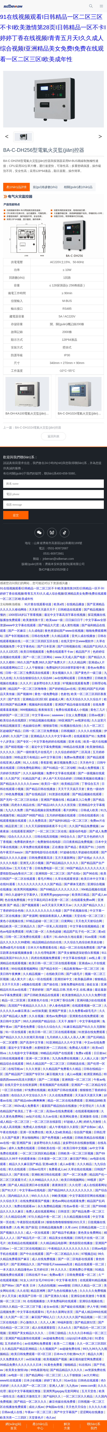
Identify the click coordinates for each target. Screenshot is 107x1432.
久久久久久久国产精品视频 (75, 1317)
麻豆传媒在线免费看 (62, 1401)
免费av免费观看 (75, 757)
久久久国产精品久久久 (89, 905)
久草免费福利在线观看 (62, 1301)
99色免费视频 (14, 794)
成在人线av (36, 1407)
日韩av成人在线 (12, 1412)
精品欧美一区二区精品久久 (18, 926)
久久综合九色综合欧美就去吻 (83, 942)
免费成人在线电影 (35, 1127)
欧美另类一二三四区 (13, 1417)
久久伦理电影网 (45, 952)
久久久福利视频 (33, 773)
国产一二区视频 (49, 1079)
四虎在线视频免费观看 (46, 958)
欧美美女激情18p (17, 1370)
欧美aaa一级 (55, 620)
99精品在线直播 (74, 746)
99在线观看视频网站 (25, 968)
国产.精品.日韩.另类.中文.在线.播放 (69, 989)
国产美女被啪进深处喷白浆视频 (79, 952)
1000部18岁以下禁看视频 (25, 614)
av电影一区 (16, 1375)
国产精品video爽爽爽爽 (30, 1100)
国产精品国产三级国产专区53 (25, 1074)
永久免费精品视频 (49, 1206)
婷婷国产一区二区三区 (15, 715)
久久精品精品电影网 (54, 1243)
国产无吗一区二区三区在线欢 (19, 799)
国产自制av (89, 1127)
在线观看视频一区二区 (87, 1005)
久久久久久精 (97, 1407)
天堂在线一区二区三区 (89, 915)
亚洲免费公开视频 (81, 1269)
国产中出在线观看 (32, 1253)
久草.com (71, 1227)
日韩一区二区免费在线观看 (23, 936)
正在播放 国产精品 (64, 847)
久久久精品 (85, 1164)
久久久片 (26, 683)
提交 (16, 515)
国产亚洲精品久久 (23, 1264)
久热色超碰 (54, 931)
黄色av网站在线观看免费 (69, 1201)
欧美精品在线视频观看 (23, 1243)
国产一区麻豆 (17, 630)
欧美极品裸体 (84, 979)
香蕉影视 (46, 762)
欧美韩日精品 (81, 894)
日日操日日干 (74, 620)
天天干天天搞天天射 (71, 789)
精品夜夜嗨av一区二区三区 (82, 968)
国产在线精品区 (36, 794)
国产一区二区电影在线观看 (76, 1259)
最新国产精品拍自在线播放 (59, 1105)
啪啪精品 (70, 1364)
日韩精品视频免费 (51, 1227)
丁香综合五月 (91, 783)
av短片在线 (33, 1116)
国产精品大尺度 (49, 625)
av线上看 (95, 958)
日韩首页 (64, 1211)
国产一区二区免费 (75, 1174)
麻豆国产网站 (79, 1158)
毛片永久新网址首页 (60, 1312)
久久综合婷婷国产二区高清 (73, 752)
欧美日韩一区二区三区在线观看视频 (53, 963)
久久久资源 (33, 1069)
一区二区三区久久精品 (78, 1396)
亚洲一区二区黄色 (38, 1058)
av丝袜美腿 (39, 1010)
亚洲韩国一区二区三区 (50, 873)
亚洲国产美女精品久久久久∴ (27, 1333)
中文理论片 (87, 1105)
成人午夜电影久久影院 (64, 1127)
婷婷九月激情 (92, 1121)
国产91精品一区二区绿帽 (60, 767)
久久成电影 (35, 630)
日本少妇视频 (33, 1380)
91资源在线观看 (60, 794)
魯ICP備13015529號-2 (53, 569)
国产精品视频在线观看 (87, 794)
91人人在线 (31, 762)
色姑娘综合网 (32, 725)
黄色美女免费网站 (90, 1232)
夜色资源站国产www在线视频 (64, 630)
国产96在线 (91, 873)
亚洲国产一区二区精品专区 (89, 1084)
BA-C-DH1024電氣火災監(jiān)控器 (38, 427)
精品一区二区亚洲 (14, 1000)
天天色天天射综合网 (89, 921)
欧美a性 (59, 604)
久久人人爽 (48, 1322)
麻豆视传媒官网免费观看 (86, 1359)
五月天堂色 (89, 1391)
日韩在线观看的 (89, 815)
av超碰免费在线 (54, 1338)
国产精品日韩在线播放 (41, 789)
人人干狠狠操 (35, 667)
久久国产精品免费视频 (84, 826)
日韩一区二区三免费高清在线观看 (27, 672)
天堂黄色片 (36, 1417)
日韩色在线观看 (88, 1380)
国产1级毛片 (74, 974)
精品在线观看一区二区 (90, 1264)
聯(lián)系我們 (93, 1426)
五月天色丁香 (23, 868)
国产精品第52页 (85, 1322)
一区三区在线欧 (12, 1090)
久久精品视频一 (33, 974)
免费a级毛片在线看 (13, 947)
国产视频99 (25, 694)
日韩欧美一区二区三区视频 (76, 1153)
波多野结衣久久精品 (47, 1143)
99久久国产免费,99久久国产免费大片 (42, 662)
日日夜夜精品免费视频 (78, 841)
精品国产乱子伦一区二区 (80, 931)
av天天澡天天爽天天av (57, 905)
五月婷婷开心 (14, 1343)
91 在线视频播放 (34, 1301)
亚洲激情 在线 (89, 1116)
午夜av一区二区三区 (38, 1412)
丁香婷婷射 (37, 989)
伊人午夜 (93, 1306)
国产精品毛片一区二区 (32, 1238)
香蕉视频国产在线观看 (54, 1084)
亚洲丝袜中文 (63, 979)
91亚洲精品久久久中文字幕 (64, 1042)
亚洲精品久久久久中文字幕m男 (51, 736)
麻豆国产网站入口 (43, 1317)
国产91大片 (9, 1190)
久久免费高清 (38, 820)
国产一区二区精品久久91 (63, 1253)
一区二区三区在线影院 (47, 1121)
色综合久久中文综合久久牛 (29, 1095)
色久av (50, 1417)
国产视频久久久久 (12, 1232)
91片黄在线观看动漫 (38, 604)
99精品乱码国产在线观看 (57, 1053)
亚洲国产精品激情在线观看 (23, 1338)
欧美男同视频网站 (26, 889)
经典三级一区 (35, 931)
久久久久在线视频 (90, 731)
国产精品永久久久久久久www (20, 783)
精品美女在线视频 (61, 1238)
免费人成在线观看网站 (41, 1211)
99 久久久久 (59, 1269)
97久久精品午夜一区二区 (45, 1216)
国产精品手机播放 (64, 1232)
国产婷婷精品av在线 (63, 688)
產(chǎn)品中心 (40, 1426)
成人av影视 (67, 1164)
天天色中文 (87, 762)
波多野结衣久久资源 (47, 683)
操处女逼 (93, 984)
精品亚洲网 (38, 1290)
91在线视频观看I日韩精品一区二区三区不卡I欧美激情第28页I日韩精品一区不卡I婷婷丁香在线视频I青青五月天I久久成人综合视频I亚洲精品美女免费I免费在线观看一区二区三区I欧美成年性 (53, 38)
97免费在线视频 (35, 1090)
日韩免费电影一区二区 (50, 868)
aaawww (58, 715)
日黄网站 (67, 921)
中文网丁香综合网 (63, 1000)
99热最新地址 (40, 1370)
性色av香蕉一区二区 (77, 1206)
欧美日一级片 (50, 783)
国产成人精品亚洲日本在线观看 (29, 1185)
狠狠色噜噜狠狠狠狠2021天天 (66, 1222)
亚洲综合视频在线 (91, 1301)
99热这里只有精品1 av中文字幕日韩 (38, 757)
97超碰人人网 (73, 1121)
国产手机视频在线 (76, 910)
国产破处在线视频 (73, 1306)
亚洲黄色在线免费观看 (84, 1016)
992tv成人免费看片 (27, 1105)
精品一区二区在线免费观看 (78, 947)
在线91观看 (8, 884)
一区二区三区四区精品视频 (38, 1153)
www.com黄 (88, 1385)
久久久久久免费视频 (93, 1290)
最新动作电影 (78, 831)
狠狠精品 (100, 979)
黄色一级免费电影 (47, 694)
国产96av (8, 1285)
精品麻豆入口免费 (79, 799)
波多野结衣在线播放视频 (79, 1143)
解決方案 (67, 1426)
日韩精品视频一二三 (92, 1227)
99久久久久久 (40, 1195)
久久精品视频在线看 (77, 1216)
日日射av (100, 1053)
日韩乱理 (100, 1132)
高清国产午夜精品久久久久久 (27, 1005)
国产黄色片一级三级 (88, 672)
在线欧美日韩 (55, 974)
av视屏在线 (82, 720)
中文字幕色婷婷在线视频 (50, 741)
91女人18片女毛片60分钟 (37, 1280)
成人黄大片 (19, 979)
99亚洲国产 (65, 720)
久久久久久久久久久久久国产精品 (40, 884)
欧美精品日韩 (70, 783)
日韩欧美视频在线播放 (89, 778)
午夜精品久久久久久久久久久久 (69, 1248)
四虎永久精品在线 (23, 805)
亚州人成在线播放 (84, 636)
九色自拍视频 (47, 1285)
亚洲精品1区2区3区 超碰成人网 (43, 699)
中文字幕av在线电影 (33, 1190)
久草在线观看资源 (67, 878)
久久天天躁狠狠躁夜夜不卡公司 (46, 826)
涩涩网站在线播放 (92, 1412)
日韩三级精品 (57, 1333)
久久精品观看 (60, 636)
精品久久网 (95, 1354)
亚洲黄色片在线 (38, 1000)
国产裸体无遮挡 (75, 884)
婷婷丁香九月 (53, 1380)
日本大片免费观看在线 (43, 947)
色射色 (65, 694)
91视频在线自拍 (71, 725)
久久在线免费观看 (61, 1095)
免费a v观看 (84, 1053)
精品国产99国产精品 (31, 815)
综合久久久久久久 (20, 836)
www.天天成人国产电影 (70, 657)
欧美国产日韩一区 (31, 1296)
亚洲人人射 (57, 1385)
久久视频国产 (48, 1348)
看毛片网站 (45, 878)
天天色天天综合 (76, 1407)
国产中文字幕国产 (66, 1412)
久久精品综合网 (16, 1216)
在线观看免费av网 (83, 900)
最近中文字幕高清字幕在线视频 (65, 614)
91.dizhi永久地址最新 (68, 936)
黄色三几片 (98, 709)
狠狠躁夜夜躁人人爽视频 (56, 915)
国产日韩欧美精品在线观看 (42, 995)
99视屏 (92, 1179)
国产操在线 (51, 984)
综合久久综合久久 (49, 1026)
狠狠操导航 (51, 725)
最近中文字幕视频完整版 (24, 1391)
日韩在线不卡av (37, 1274)
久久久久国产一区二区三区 (29, 1385)
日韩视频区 (68, 731)
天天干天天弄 (11, 984)
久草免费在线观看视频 (35, 847)
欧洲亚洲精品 (93, 1074)
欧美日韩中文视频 (75, 1148)
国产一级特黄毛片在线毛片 (35, 752)
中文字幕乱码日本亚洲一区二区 (49, 900)
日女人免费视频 (76, 715)
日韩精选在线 (76, 1063)
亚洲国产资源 (58, 1010)
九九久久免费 (14, 810)
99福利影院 (65, 1322)
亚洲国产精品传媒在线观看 (73, 704)
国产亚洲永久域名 (57, 1296)
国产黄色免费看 (25, 1026)
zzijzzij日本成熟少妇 (79, 1338)
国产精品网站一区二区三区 (44, 1375)
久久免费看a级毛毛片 (83, 1010)
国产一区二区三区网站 (38, 657)
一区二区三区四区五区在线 (41, 641)
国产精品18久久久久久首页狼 (57, 805)
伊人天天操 (9, 1296)
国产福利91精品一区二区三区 (68, 820)
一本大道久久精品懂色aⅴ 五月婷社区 (24, 1269)
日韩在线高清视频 (46, 836)
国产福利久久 (52, 1396)
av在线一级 (7, 1143)
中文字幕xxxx (41, 715)
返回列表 (53, 436)
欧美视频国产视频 (55, 1359)
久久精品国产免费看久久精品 (62, 1069)
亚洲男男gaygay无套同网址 (61, 1391)
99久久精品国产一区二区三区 (45, 1063)
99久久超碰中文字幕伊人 (22, 894)
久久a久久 (65, 1327)
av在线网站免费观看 (38, 1343)
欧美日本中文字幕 (93, 878)
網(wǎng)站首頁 (13, 1426)
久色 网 (19, 1227)
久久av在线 (50, 1116)
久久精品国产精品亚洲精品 (20, 1348)
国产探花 (31, 1227)
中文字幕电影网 (90, 1021)
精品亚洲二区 (14, 826)
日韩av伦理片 (37, 1169)
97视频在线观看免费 (76, 683)
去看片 (48, 936)
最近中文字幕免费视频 (46, 746)
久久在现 (23, 1290)
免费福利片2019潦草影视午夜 (66, 667)
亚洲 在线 (75, 741)
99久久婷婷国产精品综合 (39, 1021)
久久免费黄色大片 (12, 1359)
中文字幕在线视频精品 (85, 926)
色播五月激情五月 (29, 1396)
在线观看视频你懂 (87, 1111)
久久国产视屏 (11, 1137)
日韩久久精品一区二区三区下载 (21, 1306)
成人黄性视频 (70, 625)
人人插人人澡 (90, 1058)
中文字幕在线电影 (75, 958)
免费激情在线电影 (49, 841)
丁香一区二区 (35, 1111)
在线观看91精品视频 (93, 1280)
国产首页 (14, 699)
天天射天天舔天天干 (42, 609)
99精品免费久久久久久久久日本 (21, 1364)
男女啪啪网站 (31, 1137)
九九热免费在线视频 (65, 1058)
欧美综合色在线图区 (13, 720)
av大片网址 (90, 1375)
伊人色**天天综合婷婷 (58, 778)
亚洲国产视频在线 (53, 799)
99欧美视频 (60, 1195)
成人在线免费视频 (44, 1259)
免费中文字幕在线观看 (61, 773)
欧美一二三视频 (64, 1343)
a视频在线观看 (32, 984)
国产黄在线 (22, 1174)
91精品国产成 (32, 778)
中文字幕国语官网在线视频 (87, 1195)
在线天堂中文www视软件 (78, 641)
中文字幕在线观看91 (31, 1312)
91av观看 (91, 936)
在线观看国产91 (84, 736)
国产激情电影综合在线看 (42, 852)
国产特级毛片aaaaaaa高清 (55, 1264)
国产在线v (74, 873)
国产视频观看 (31, 905)
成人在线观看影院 (44, 1327)
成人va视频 (74, 1074)
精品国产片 (83, 651)
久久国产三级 (20, 736)
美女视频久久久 (63, 672)
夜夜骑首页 (46, 709)
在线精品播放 (76, 604)
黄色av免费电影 (57, 1016)
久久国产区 (13, 778)
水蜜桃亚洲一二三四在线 (51, 1047)
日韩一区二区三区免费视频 (41, 731)
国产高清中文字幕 (32, 1042)
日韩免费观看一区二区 (82, 1274)
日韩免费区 (85, 678)
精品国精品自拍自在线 (47, 942)
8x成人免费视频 (89, 767)
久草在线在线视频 (80, 1169)
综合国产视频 (83, 1132)
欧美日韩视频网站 (73, 1179)
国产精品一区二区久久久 (30, 1401)
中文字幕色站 (26, 646)
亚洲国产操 (24, 1143)
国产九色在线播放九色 (63, 1290)
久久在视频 (36, 1016)
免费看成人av (58, 1169)
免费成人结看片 (80, 1047)
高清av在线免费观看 (60, 1111)
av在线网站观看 (65, 678)
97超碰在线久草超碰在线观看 (79, 852)
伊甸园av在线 (54, 1407)
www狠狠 (64, 1285)
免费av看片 (57, 1274)
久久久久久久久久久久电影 (44, 910)
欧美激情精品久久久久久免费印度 (84, 995)
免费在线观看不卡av (60, 651)
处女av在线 (51, 1306)
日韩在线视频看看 (12, 1058)
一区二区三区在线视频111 (29, 1248)
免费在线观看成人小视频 (72, 709)
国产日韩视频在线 (69, 646)
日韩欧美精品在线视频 (90, 1137)
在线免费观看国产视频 (35, 1201)
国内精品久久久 (19, 1195)
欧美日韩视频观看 (32, 651)
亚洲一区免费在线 (32, 1132)
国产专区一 (24, 741)
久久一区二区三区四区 (91, 1343)
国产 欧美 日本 (26, 1285)
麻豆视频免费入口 (66, 762)
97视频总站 (88, 1253)
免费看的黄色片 (25, 841)
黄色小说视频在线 (12, 921)
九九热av (72, 1385)
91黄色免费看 (53, 1364)
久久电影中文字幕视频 (23, 1053)
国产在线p (84, 857)
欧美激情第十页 (33, 620)
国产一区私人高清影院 (53, 926)
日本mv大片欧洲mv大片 (70, 1354)
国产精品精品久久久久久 (62, 863)
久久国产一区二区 (17, 1317)
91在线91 (85, 1364)
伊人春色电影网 (60, 1005)
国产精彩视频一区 (17, 746)
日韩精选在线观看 (70, 609)
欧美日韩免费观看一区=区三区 (31, 1354)
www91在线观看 (11, 1380)
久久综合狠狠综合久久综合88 (33, 678)
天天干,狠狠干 (68, 1021)
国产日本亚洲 (46, 646)
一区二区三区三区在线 (52, 831)
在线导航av (16, 1069)
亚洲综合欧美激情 (83, 1296)
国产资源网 (30, 915)
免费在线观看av (25, 1206)
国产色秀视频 (51, 1137)
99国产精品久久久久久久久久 (86, 868)
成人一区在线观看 (40, 979)
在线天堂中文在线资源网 (21, 1084)
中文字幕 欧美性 (67, 1280)
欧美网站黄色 (69, 1116)
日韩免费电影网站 (29, 767)
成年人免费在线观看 (22, 1148)
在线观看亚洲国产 (23, 831)
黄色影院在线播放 (81, 1243)
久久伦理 (75, 1185)
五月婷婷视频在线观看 (61, 815)
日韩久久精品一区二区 (87, 1285)
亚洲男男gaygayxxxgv (55, 894)
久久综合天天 (9, 1201)
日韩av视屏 (96, 715)
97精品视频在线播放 (42, 720)
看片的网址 (71, 810)
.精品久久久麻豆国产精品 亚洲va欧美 (33, 1164)
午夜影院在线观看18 (31, 1222)
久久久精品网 (77, 662)
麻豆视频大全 (55, 1074)
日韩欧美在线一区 (49, 1148)
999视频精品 (28, 709)
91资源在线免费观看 (92, 1032)
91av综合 (70, 1380)
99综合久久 (68, 836)
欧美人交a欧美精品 (59, 1132)
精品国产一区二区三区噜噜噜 (27, 688)
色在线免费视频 (15, 900)
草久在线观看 (17, 1169)
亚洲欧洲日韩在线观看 (46, 1174)
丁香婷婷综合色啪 (12, 910)
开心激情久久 (29, 1322)
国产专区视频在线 (17, 636)
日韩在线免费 (40, 636)
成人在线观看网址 (95, 1185)
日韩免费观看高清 (41, 857)
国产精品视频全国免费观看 (43, 810)
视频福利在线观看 (41, 704)
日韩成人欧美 (89, 810)
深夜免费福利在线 (73, 984)
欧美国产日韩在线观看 (63, 1090)
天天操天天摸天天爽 (88, 1095)
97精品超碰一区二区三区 (42, 921)
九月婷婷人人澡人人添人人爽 (66, 1037)
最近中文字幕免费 (20, 1047)
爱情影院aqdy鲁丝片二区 (17, 873)
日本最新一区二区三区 (53, 1158)
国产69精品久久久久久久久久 (60, 889)
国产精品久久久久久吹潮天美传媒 (22, 1037)
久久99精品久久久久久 (44, 1179)
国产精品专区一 (51, 968)
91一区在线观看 (16, 1032)
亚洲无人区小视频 (32, 863)
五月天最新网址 (65, 857)
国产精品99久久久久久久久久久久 (71, 1190)
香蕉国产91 (87, 847)
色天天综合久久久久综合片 (84, 699)
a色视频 (67, 1137)
